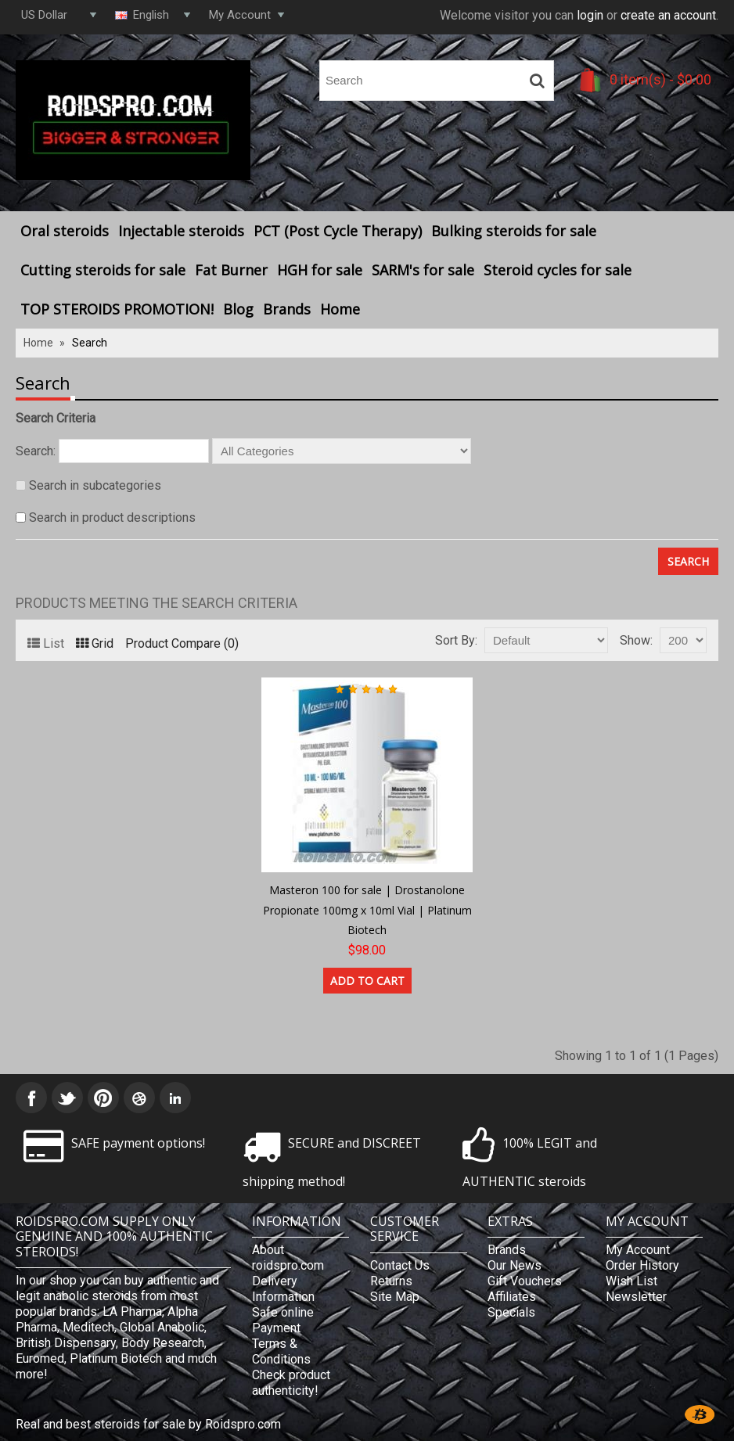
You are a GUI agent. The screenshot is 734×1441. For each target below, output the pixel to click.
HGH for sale (319, 270)
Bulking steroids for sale (513, 230)
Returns (391, 1281)
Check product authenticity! (291, 1382)
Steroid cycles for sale (557, 270)
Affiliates (512, 1296)
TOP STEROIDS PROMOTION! (117, 309)
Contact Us (400, 1265)
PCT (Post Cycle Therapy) (338, 230)
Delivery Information (283, 1289)
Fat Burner (231, 270)
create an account (668, 15)
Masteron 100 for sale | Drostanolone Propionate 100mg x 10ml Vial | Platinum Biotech (367, 909)
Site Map (394, 1296)
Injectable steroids (181, 230)
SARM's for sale (423, 270)
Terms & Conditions (281, 1351)
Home (340, 309)
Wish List (631, 1281)
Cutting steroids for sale (102, 270)
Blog (238, 309)
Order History (642, 1265)
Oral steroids (64, 230)
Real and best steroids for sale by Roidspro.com (148, 1424)
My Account (638, 1249)
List (45, 643)
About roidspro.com (288, 1257)
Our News (515, 1265)
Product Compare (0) (182, 643)
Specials (511, 1312)
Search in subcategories (95, 485)
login (590, 15)
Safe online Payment (283, 1320)
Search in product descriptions (112, 517)
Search (89, 342)
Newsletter (636, 1296)
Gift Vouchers (525, 1281)
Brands (287, 309)
